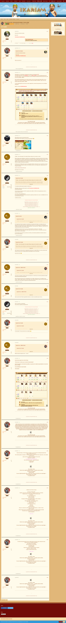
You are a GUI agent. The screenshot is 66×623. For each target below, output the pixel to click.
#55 (47, 422)
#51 (47, 301)
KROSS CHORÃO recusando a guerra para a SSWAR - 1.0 (31, 206)
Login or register (59, 1)
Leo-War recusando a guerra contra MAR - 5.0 (31, 205)
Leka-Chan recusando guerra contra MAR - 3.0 (31, 310)
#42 (47, 48)
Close (64, 621)
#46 (47, 175)
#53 (47, 342)
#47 (47, 213)
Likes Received (4, 57)
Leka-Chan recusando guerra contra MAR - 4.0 (31, 204)
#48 (47, 239)
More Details (60, 621)
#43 (47, 72)
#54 (47, 358)
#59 (47, 577)
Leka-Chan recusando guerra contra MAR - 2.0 (31, 309)
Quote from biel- (19, 216)
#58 (47, 539)
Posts (3, 58)
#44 (47, 135)
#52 (47, 320)
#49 (47, 264)
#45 (47, 154)
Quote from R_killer (19, 178)
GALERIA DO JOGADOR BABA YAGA (31, 337)
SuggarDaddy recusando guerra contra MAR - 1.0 (31, 308)
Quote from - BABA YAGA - (21, 267)
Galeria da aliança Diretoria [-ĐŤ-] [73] (20, 167)
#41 (47, 31)
